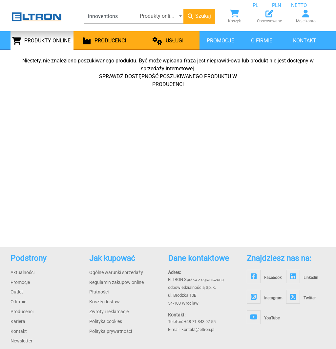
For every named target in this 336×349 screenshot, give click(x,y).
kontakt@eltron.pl (197, 329)
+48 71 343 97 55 (200, 321)
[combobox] (260, 5)
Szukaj (199, 16)
